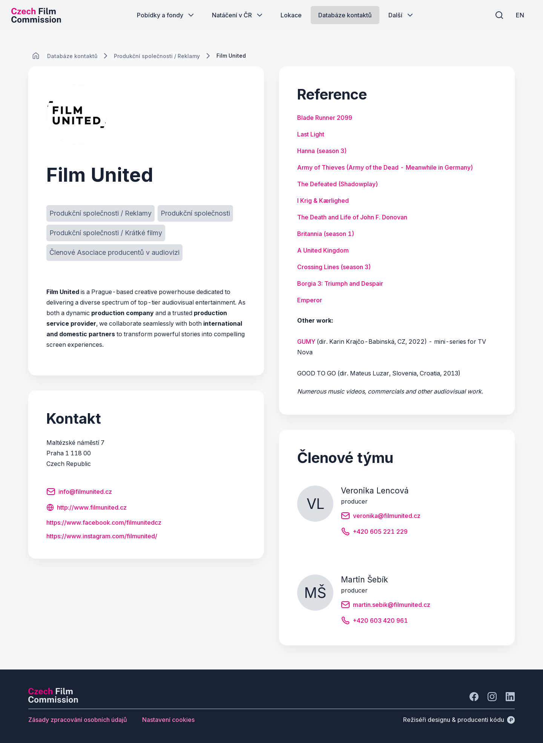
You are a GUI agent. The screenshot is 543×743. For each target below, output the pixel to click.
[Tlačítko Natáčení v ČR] (238, 15)
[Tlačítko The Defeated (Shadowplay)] (337, 183)
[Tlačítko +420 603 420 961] (374, 621)
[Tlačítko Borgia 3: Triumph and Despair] (340, 283)
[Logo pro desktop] (36, 15)
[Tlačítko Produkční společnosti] (195, 213)
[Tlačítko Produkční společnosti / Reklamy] (100, 213)
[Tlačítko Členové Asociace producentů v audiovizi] (114, 252)
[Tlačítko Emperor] (309, 300)
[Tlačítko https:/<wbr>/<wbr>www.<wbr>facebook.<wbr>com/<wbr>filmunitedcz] (103, 522)
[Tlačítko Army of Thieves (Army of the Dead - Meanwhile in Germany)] (385, 167)
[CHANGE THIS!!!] (35, 55)
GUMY (306, 341)
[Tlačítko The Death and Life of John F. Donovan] (352, 217)
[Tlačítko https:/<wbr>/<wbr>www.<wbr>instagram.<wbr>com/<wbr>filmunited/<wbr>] (101, 536)
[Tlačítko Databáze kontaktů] (345, 15)
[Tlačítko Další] (401, 15)
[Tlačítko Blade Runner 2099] (324, 117)
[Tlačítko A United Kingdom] (323, 250)
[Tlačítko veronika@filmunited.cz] (380, 516)
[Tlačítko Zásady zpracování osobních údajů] (77, 719)
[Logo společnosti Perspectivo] (53, 700)
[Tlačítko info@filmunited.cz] (79, 492)
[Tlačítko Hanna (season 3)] (322, 150)
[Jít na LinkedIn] (510, 697)
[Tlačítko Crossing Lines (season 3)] (334, 266)
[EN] (520, 15)
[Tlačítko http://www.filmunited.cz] (86, 508)
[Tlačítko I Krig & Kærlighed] (323, 200)
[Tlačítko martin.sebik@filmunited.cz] (385, 605)
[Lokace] (72, 56)
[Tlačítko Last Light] (310, 134)
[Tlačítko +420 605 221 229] (374, 532)
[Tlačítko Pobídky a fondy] (166, 15)
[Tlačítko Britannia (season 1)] (325, 233)
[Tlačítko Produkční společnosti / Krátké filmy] (105, 233)
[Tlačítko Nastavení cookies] (168, 719)
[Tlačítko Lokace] (291, 15)
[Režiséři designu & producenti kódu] (459, 719)
